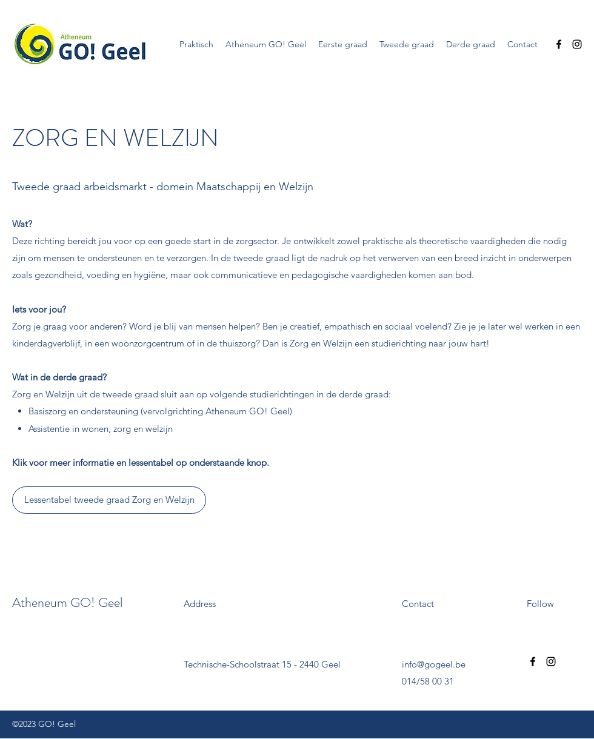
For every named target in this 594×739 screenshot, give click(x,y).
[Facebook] (559, 44)
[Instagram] (577, 44)
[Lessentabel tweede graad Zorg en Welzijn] (109, 500)
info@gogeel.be (434, 664)
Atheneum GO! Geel (67, 602)
